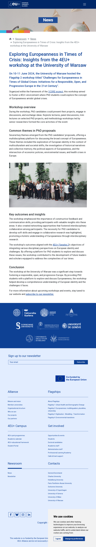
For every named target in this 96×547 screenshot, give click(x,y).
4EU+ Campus (17, 426)
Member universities (15, 405)
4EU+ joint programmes (16, 435)
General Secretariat (55, 473)
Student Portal (13, 446)
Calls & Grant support (55, 456)
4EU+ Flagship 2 (61, 244)
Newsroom (21, 38)
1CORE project (55, 91)
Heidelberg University (55, 480)
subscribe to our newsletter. (40, 294)
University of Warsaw (55, 500)
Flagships (54, 391)
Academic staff (53, 446)
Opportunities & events (56, 435)
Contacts (54, 463)
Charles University (54, 476)
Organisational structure (16, 408)
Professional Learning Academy (59, 453)
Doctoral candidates (55, 442)
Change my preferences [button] (74, 539)
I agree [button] (58, 539)
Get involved (56, 426)
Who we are (12, 412)
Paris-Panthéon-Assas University (60, 483)
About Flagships (54, 401)
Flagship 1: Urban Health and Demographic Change (66, 405)
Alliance (13, 391)
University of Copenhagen (57, 490)
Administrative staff (55, 449)
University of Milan (54, 497)
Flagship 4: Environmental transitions (61, 417)
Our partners (12, 418)
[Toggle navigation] (84, 4)
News (33, 38)
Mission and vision (14, 401)
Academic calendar (15, 439)
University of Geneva (55, 494)
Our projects (12, 415)
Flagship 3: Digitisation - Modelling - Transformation (66, 414)
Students (51, 439)
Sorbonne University (55, 487)
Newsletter (12, 476)
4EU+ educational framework (18, 442)
